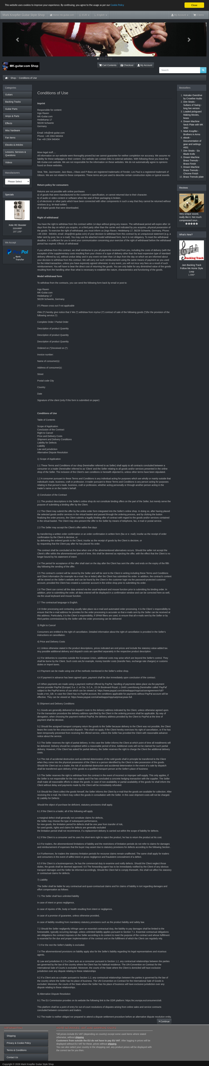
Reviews (183, 187)
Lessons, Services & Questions (15, 154)
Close (194, 5)
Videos (8, 162)
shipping (79, 1037)
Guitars (9, 94)
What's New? (186, 234)
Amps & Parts (12, 116)
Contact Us (12, 1057)
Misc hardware (12, 130)
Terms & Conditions (16, 1050)
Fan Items (10, 137)
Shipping (11, 1036)
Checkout (127, 65)
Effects (8, 123)
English (101, 15)
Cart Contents (107, 65)
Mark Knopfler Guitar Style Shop (24, 15)
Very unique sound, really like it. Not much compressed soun (190, 217)
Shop (13, 78)
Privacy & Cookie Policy (19, 1043)
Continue (164, 1021)
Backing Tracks (13, 101)
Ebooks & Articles (14, 145)
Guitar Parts (11, 109)
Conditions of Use (28, 78)
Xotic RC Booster (17, 225)
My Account (144, 65)
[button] (17, 39)
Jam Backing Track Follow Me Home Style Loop (191, 268)
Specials (9, 194)
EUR (84, 15)
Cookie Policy (128, 5)
